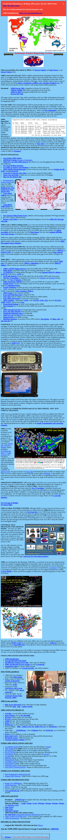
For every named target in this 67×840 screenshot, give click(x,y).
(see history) (53, 568)
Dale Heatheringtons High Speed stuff (17, 774)
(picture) (48, 747)
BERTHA (8, 758)
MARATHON (9, 760)
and (47, 70)
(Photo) (40, 825)
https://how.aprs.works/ (11, 6)
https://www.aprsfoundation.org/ (30, 13)
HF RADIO (9, 750)
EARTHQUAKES (11, 765)
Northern (52, 278)
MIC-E (7, 787)
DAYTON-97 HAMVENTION (15, 767)
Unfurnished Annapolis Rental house (28, 814)
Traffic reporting (6, 454)
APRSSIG (55, 829)
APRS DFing (17, 677)
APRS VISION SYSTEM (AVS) (16, 816)
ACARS (8, 756)
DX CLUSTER (10, 752)
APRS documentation (12, 818)
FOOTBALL (9, 754)
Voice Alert (29, 471)
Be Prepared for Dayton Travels (7, 181)
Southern (43, 278)
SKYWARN (9, 763)
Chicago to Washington (17, 160)
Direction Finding (6, 446)
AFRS (5, 289)
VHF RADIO (9, 749)
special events (5, 471)
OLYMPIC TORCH (11, 762)
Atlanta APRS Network (12, 776)
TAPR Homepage (11, 785)
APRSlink (46, 473)
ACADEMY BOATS (12, 747)
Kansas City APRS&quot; (13, 783)
